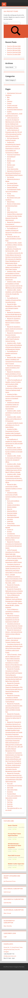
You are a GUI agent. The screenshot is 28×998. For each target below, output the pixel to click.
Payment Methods (12, 187)
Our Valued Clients (12, 183)
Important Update (12, 513)
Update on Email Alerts (13, 505)
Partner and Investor (13, 185)
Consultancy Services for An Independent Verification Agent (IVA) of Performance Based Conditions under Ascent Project (14, 648)
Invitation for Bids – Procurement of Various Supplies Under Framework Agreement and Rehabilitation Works (13, 433)
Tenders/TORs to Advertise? (14, 214)
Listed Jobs (10, 521)
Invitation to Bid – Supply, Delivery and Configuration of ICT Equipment (13, 419)
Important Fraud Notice (13, 154)
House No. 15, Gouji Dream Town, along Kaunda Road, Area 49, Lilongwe (13, 949)
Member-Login (11, 165)
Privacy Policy (11, 195)
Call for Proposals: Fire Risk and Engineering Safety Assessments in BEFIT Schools (13, 560)
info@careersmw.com (10, 956)
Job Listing (10, 519)
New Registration (11, 515)
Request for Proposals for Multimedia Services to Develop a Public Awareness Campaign (14, 591)
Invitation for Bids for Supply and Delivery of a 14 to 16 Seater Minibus (14, 425)
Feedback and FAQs (12, 107)
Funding (9, 111)
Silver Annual (7, 913)
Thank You (10, 503)
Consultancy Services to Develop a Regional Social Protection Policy (12, 538)
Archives (9, 531)
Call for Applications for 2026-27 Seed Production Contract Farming (12, 339)
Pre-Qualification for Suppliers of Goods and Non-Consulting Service (13, 300)
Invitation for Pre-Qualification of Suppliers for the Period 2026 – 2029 (13, 249)
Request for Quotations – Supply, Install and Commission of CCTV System (14, 329)
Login (5, 936)
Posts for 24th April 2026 (14, 50)
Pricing (9, 193)
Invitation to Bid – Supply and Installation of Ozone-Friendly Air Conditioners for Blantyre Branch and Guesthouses (13, 275)
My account (10, 167)
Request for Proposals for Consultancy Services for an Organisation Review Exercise (13, 724)
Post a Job (10, 783)
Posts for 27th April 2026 (14, 48)
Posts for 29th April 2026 (14, 46)
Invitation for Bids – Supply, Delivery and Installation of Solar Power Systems (13, 267)
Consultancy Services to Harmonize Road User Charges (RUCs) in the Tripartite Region (13, 626)
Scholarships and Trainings (14, 785)
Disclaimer (10, 792)
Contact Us (10, 529)
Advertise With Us (12, 511)
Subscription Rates (12, 789)
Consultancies (11, 533)
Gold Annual (7, 892)
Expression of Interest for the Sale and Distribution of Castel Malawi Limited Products (14, 173)
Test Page (9, 802)
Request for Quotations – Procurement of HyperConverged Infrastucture (13, 224)
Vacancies (10, 804)
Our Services (10, 177)
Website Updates (11, 507)
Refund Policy (11, 202)
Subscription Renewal (13, 517)
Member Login (11, 161)
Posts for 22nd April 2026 (14, 52)
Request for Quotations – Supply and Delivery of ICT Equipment (13, 368)
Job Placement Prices (10, 881)
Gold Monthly (7, 902)
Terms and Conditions (13, 501)
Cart (8, 99)
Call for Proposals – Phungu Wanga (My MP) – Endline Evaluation (13, 605)
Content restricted (12, 105)
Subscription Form (12, 212)
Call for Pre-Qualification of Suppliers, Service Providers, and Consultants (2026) (13, 382)
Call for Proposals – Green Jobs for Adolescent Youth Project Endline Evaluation (13, 656)
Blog (8, 97)
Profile (9, 163)
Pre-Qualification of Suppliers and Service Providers (11, 353)
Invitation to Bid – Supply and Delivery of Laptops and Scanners (13, 413)
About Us (9, 509)
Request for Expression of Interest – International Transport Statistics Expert (13, 640)
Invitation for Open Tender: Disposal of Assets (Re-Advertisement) (13, 218)
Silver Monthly (8, 926)
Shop (8, 208)
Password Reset (11, 794)
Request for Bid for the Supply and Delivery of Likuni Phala (13, 238)
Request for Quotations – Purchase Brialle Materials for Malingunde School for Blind (13, 314)
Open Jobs (10, 806)
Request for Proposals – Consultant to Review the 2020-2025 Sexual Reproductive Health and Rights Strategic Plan (13, 708)
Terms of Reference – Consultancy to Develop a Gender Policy (12, 611)
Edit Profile (10, 787)
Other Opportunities (12, 169)
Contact (9, 103)
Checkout (9, 101)
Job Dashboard (11, 156)
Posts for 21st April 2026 (13, 54)
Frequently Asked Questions (14, 109)
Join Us (9, 159)
